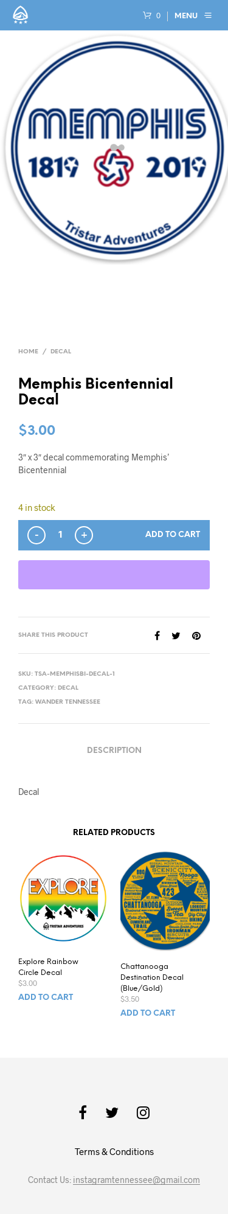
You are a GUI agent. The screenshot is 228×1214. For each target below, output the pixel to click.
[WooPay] (114, 574)
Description (114, 751)
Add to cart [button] (45, 998)
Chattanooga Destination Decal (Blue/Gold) (152, 978)
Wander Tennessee (67, 702)
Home (28, 352)
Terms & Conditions (114, 1151)
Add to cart (172, 535)
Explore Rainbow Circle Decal (48, 967)
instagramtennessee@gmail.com (136, 1180)
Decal (60, 352)
